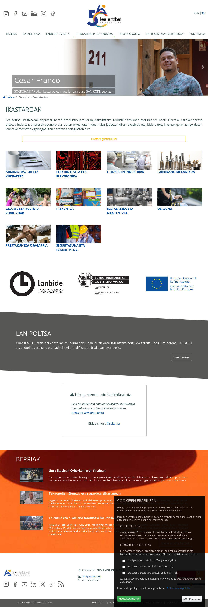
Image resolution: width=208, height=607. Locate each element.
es (203, 13)
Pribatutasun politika (179, 588)
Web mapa (98, 602)
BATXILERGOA (31, 34)
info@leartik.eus (91, 576)
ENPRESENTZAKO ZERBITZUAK (164, 34)
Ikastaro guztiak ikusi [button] (104, 139)
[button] (5, 67)
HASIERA (11, 34)
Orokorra (113, 423)
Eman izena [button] (181, 357)
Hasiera (8, 97)
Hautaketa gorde (129, 598)
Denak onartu (191, 598)
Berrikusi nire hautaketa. (88, 413)
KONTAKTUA (197, 34)
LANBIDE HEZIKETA (57, 34)
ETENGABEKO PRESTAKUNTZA (94, 34)
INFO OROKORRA (129, 34)
